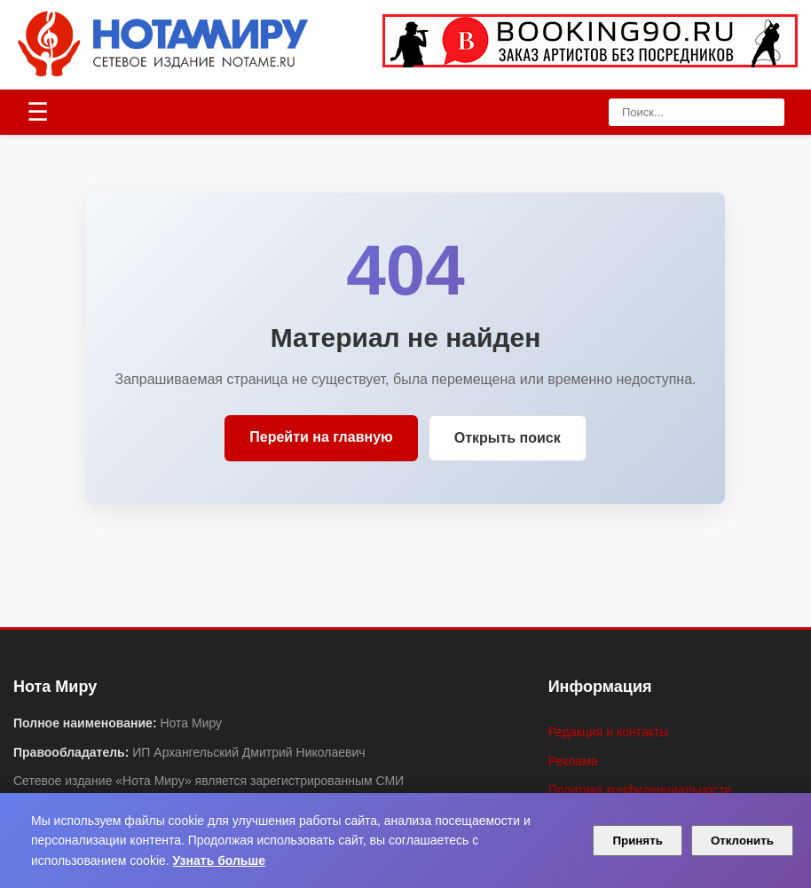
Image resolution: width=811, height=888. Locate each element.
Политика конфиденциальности (640, 789)
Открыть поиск (507, 437)
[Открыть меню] (37, 112)
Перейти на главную (320, 436)
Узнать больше (219, 860)
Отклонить (742, 840)
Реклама (573, 761)
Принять (637, 840)
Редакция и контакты (608, 732)
